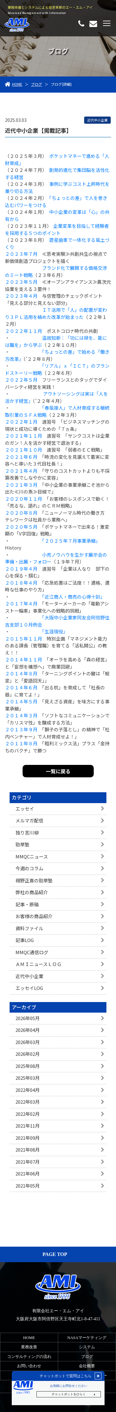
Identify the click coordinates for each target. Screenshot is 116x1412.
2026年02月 (27, 1054)
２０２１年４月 (21, 470)
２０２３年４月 (21, 295)
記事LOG (24, 940)
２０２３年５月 (21, 281)
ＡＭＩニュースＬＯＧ (38, 964)
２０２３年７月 (21, 254)
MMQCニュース (31, 856)
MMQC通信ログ (31, 952)
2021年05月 (27, 1185)
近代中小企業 (29, 976)
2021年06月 (27, 1173)
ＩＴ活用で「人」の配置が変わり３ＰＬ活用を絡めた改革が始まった (56, 313)
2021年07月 (27, 1161)
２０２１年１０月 (23, 449)
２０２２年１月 (21, 421)
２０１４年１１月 (23, 659)
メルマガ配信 (29, 820)
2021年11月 (27, 1125)
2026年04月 (27, 1030)
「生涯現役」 (55, 631)
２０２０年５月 (21, 526)
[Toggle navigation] (106, 23)
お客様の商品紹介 (34, 916)
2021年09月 (27, 1137)
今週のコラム (29, 868)
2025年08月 (27, 1066)
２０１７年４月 (21, 603)
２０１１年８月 (21, 743)
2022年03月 (27, 1101)
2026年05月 (27, 1018)
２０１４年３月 (21, 715)
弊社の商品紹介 (31, 892)
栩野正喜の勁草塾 (34, 880)
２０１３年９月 (21, 729)
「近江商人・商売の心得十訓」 (73, 596)
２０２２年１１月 (23, 331)
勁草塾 (22, 844)
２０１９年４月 (21, 568)
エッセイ (24, 808)
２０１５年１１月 (23, 638)
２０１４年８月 (21, 673)
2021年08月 (27, 1149)
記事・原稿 (27, 904)
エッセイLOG (29, 988)
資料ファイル (29, 928)
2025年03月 (27, 1077)
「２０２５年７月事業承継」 (70, 540)
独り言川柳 (27, 832)
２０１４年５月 (21, 701)
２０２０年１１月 (23, 498)
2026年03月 (27, 1042)
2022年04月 (27, 1090)
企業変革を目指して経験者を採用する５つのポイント (57, 229)
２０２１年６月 (21, 456)
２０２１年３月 (21, 484)
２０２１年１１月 (23, 435)
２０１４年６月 (21, 687)
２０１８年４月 (21, 582)
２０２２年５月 (21, 379)
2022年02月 (27, 1114)
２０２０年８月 (21, 512)
